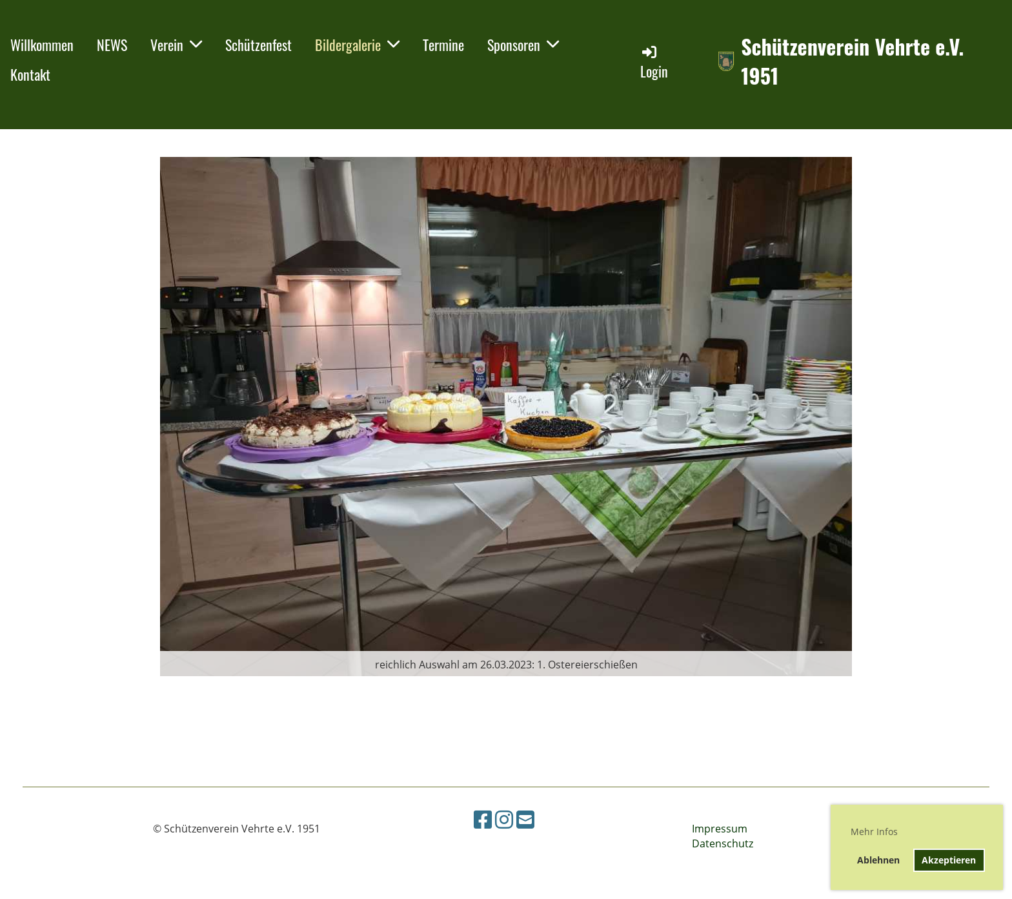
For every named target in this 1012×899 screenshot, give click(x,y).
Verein (176, 44)
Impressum (719, 829)
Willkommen (42, 44)
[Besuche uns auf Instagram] (504, 819)
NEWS (112, 44)
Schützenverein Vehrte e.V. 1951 (852, 61)
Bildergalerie (357, 44)
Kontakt (30, 74)
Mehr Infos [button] (874, 831)
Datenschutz (722, 843)
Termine (443, 44)
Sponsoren (523, 44)
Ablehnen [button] (878, 860)
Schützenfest (258, 44)
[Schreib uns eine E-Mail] (525, 819)
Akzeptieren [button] (949, 860)
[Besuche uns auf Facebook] (483, 819)
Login (654, 62)
